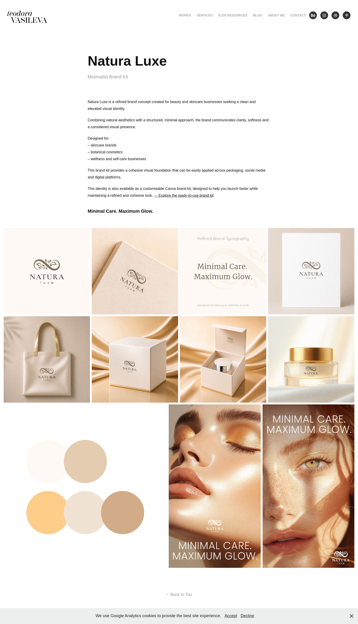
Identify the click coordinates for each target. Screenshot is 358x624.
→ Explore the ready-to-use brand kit (183, 195)
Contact (298, 15)
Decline (247, 615)
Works (185, 15)
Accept (230, 615)
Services (205, 15)
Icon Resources (232, 15)
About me (276, 15)
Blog (257, 15)
